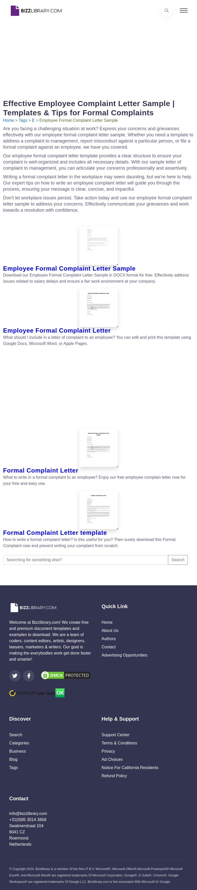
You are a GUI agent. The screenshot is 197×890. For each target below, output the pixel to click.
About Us (110, 630)
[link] (14, 675)
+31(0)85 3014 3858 (27, 819)
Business (17, 751)
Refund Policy (114, 776)
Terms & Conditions (119, 743)
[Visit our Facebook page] (28, 675)
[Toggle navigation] (184, 10)
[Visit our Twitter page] (15, 675)
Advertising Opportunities (124, 655)
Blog (13, 759)
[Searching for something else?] (85, 560)
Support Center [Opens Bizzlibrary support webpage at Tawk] (116, 735)
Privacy (108, 751)
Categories (19, 743)
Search (177, 560)
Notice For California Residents (130, 767)
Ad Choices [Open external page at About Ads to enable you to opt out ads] (112, 759)
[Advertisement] (98, 57)
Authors (109, 639)
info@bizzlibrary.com (28, 813)
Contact (109, 647)
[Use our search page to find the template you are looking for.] (166, 10)
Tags (23, 120)
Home (8, 120)
